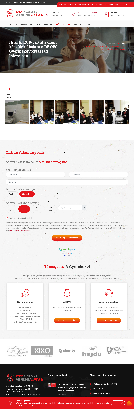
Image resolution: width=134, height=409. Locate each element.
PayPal (12, 194)
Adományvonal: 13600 (87, 13)
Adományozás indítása (67, 237)
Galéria (121, 43)
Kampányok (47, 24)
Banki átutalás (25, 302)
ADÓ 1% (67, 302)
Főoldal (8, 24)
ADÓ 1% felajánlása (63, 24)
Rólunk (76, 24)
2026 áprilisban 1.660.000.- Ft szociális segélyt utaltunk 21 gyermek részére (72, 387)
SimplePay (27, 194)
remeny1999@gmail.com (101, 393)
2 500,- (11, 209)
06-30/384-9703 (98, 389)
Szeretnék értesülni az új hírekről (19, 218)
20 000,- (51, 209)
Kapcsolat (88, 24)
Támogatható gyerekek (23, 24)
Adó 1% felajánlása (67, 320)
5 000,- (24, 209)
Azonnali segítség (109, 302)
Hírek (38, 24)
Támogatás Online (108, 320)
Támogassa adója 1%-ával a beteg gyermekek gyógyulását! (88, 5)
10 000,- (37, 209)
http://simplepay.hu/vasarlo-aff (19, 230)
